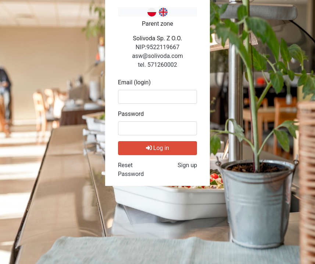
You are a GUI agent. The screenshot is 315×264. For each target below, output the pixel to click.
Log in (157, 147)
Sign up (187, 165)
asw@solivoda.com (157, 55)
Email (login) (134, 82)
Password (131, 113)
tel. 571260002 (157, 64)
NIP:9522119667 (158, 47)
